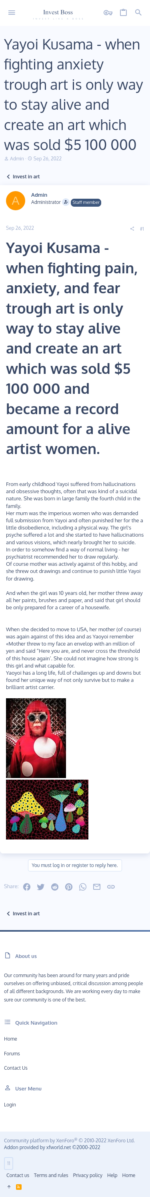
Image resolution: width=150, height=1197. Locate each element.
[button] (12, 13)
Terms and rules (51, 1175)
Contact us (16, 1068)
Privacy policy (87, 1175)
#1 (142, 229)
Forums (12, 1054)
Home (10, 1039)
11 (8, 1163)
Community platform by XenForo (69, 1141)
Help (112, 1175)
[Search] (138, 13)
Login (10, 1105)
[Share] (132, 229)
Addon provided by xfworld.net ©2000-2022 (52, 1147)
